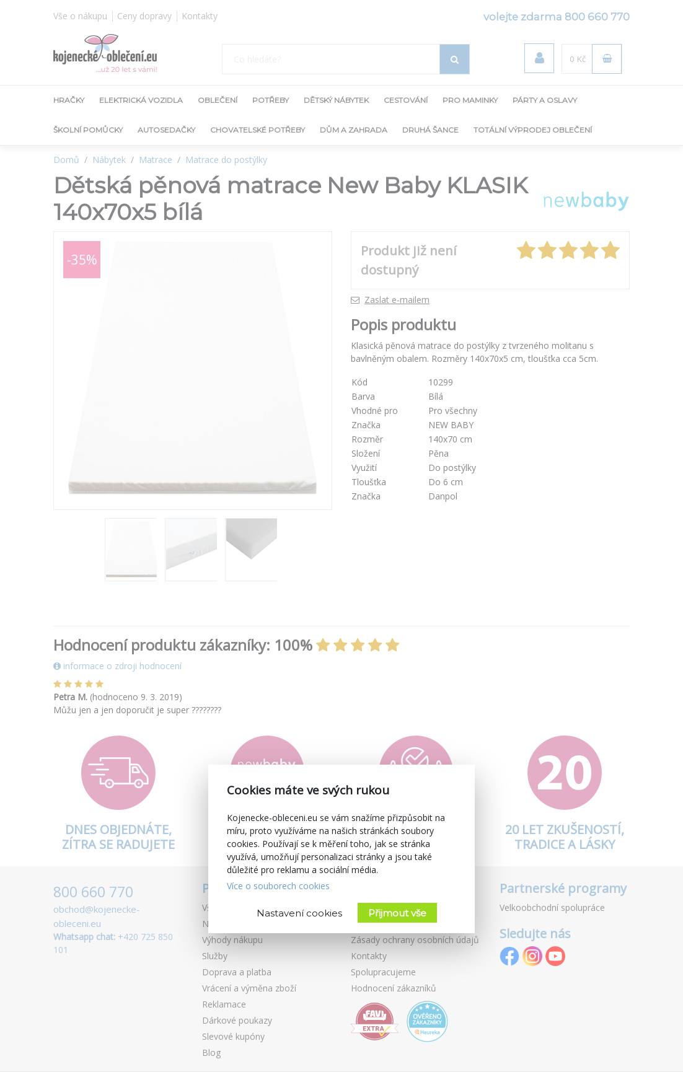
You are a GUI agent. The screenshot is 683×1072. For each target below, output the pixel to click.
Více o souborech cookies (278, 886)
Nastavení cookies (299, 913)
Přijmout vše (397, 913)
